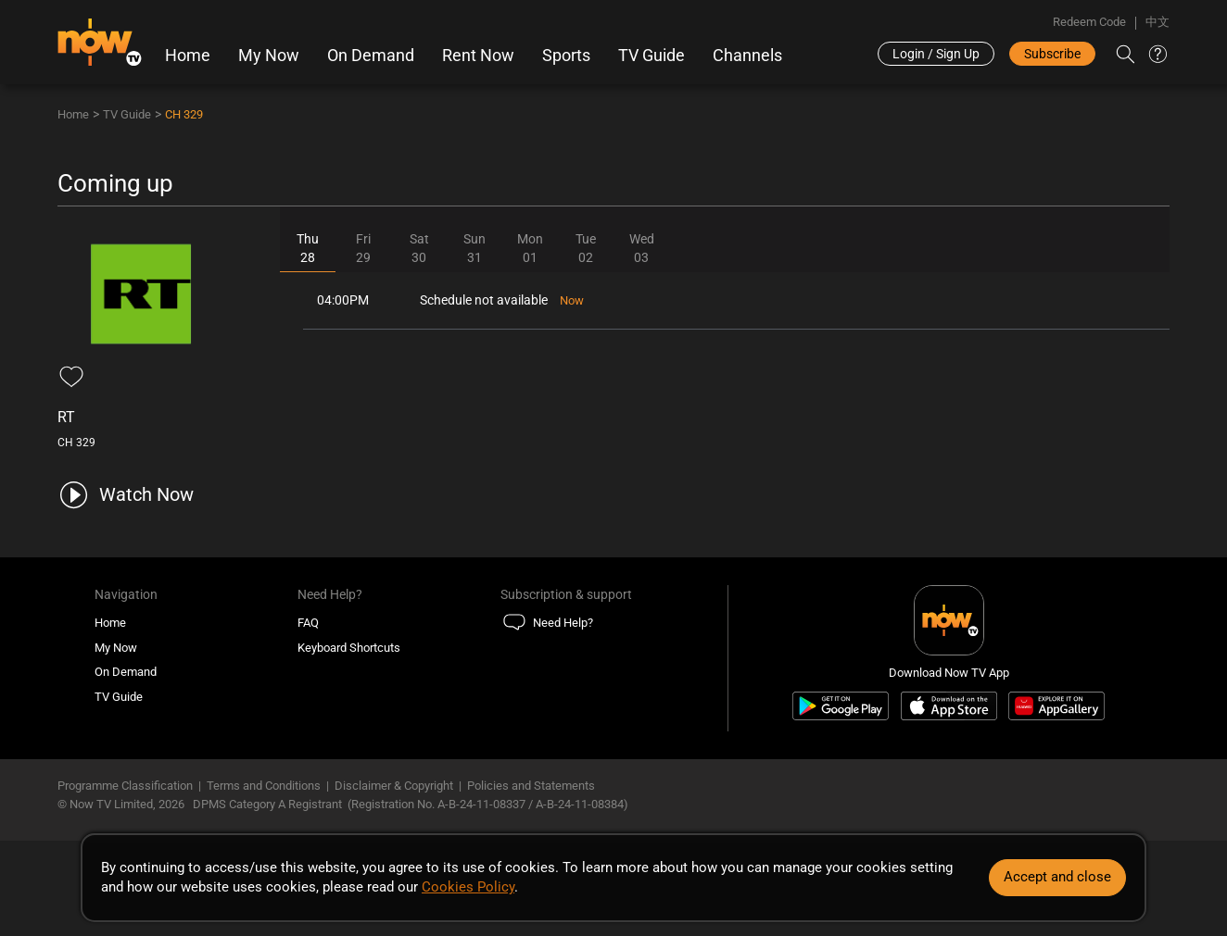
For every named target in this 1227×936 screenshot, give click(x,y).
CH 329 (184, 114)
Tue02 (586, 248)
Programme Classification (125, 785)
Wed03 (641, 248)
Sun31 (474, 248)
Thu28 (308, 248)
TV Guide (651, 55)
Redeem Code (1089, 22)
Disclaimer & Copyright (394, 785)
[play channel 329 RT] (125, 495)
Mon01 (530, 248)
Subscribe (1052, 53)
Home (187, 55)
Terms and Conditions (264, 785)
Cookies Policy (468, 887)
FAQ (308, 623)
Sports (566, 55)
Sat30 (419, 248)
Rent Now (478, 55)
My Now (268, 55)
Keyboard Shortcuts (348, 648)
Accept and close (1057, 876)
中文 (1157, 22)
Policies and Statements (531, 785)
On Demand (370, 55)
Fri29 (363, 248)
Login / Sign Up (936, 53)
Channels (747, 55)
